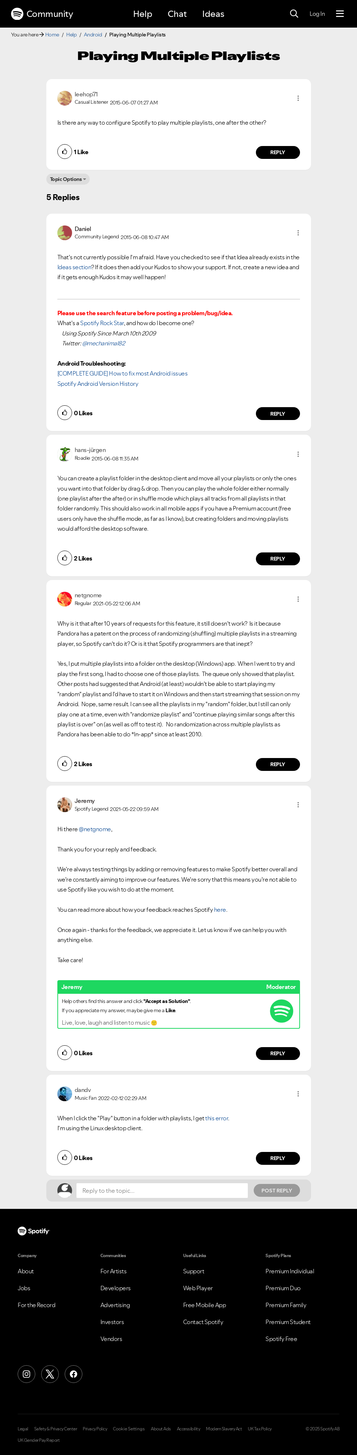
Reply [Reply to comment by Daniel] (277, 413)
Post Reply (276, 1190)
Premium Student (288, 1322)
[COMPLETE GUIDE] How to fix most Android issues (122, 373)
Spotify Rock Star (102, 323)
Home (52, 34)
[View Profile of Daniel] (83, 229)
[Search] (294, 14)
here (220, 910)
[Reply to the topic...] (162, 1190)
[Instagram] (26, 1374)
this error (216, 1118)
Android (93, 34)
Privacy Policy (95, 1429)
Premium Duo (283, 1288)
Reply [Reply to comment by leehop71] (277, 152)
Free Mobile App (204, 1305)
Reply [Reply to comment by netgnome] (277, 764)
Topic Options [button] (66, 179)
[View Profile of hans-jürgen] (90, 450)
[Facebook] (73, 1374)
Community (42, 14)
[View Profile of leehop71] (86, 94)
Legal (23, 1429)
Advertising (115, 1305)
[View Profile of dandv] (83, 1090)
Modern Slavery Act (224, 1429)
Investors (112, 1322)
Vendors (111, 1339)
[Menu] (340, 14)
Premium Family (285, 1305)
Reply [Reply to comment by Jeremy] (277, 1053)
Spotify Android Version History (98, 384)
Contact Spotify (203, 1322)
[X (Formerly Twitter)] (50, 1374)
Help (142, 14)
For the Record (36, 1305)
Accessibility (188, 1429)
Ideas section (74, 267)
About (26, 1271)
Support (193, 1271)
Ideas (213, 14)
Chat (177, 14)
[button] (298, 98)
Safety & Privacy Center (55, 1429)
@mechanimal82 (103, 343)
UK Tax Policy (260, 1429)
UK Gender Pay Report (39, 1440)
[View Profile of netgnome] (88, 595)
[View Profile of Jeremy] (85, 801)
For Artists (113, 1271)
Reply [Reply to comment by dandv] (277, 1158)
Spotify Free (281, 1339)
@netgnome (95, 829)
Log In (317, 14)
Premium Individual (289, 1271)
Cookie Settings (129, 1429)
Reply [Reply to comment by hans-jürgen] (277, 558)
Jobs (24, 1288)
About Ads (161, 1429)
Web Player (198, 1288)
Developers (115, 1288)
